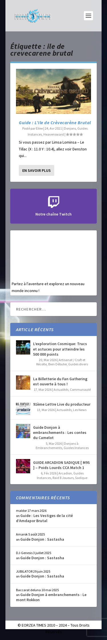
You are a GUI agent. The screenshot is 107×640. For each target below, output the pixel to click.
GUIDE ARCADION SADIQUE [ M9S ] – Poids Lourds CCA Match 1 (61, 465)
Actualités (61, 389)
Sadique (81, 478)
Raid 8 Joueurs (63, 478)
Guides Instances (76, 448)
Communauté (80, 389)
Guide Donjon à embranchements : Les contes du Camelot (59, 432)
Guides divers (78, 364)
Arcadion (65, 473)
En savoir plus (36, 170)
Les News (79, 410)
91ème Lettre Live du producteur (61, 404)
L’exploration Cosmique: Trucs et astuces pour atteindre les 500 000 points (60, 349)
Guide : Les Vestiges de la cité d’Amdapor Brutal (44, 518)
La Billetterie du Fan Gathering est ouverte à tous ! (60, 381)
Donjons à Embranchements (57, 445)
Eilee (39, 128)
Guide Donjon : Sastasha (42, 539)
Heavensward (53, 134)
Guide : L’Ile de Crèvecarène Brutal (55, 122)
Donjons (70, 128)
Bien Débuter (57, 364)
